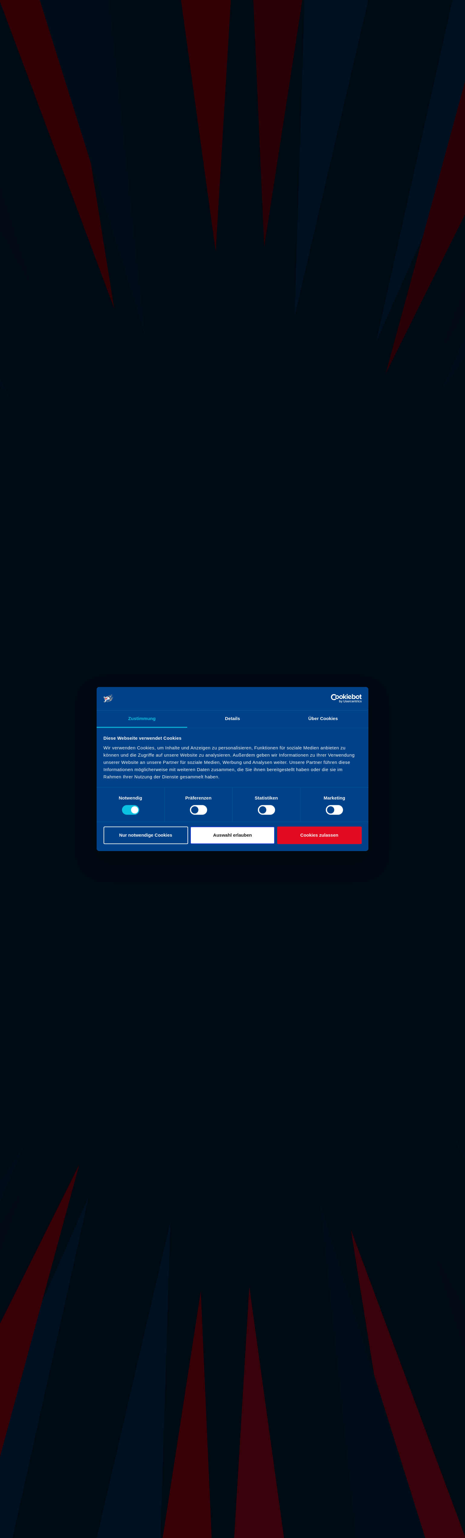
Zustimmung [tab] (142, 718)
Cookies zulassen (319, 835)
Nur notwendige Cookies (145, 835)
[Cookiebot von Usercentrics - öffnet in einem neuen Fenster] (335, 698)
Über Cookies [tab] (323, 718)
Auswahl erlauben (232, 835)
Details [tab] (232, 718)
